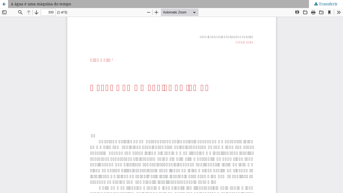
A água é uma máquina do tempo (41, 3)
